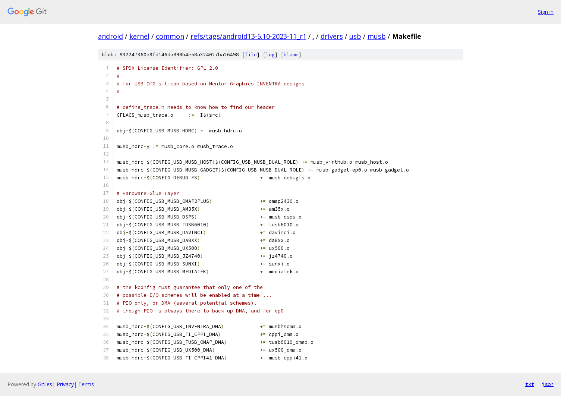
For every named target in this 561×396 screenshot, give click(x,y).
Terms (86, 384)
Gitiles (45, 384)
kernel (139, 36)
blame (291, 54)
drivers (332, 36)
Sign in (546, 11)
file (251, 54)
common (170, 36)
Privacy (65, 384)
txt (529, 384)
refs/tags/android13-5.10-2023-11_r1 (248, 36)
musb (377, 36)
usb (355, 36)
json (548, 384)
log (270, 54)
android (110, 36)
